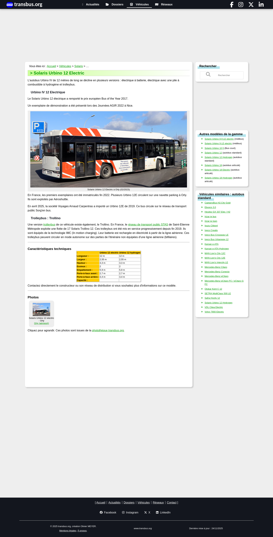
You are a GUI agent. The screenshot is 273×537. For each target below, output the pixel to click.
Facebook (108, 512)
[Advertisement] (136, 35)
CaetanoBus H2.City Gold (218, 202)
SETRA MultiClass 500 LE (218, 293)
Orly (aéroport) (41, 323)
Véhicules (139, 4)
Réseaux (164, 4)
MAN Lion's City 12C (215, 253)
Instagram (130, 512)
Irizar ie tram (211, 221)
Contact (172, 502)
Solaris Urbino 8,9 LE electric (219, 139)
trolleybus (49, 224)
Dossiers (114, 4)
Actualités (90, 4)
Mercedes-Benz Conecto (217, 271)
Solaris (78, 66)
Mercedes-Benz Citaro (216, 267)
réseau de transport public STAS (148, 224)
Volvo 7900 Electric (214, 311)
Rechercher (208, 66)
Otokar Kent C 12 (213, 289)
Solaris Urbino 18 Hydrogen (218, 178)
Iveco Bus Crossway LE (216, 235)
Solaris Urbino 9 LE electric (218, 143)
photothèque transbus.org (108, 330)
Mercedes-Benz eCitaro (216, 276)
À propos (82, 530)
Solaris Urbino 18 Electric (217, 169)
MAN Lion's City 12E (215, 258)
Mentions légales (67, 530)
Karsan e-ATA (212, 244)
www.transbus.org (143, 528)
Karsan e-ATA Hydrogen (217, 248)
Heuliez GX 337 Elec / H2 (217, 212)
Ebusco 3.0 (210, 207)
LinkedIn (163, 512)
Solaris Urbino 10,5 (214, 148)
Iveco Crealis (211, 230)
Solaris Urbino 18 (213, 165)
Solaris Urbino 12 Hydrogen (218, 157)
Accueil (51, 66)
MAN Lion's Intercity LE (216, 262)
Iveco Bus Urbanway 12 (216, 239)
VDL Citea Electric (214, 307)
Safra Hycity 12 (212, 298)
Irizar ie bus (210, 216)
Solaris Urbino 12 (213, 152)
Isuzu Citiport (211, 225)
